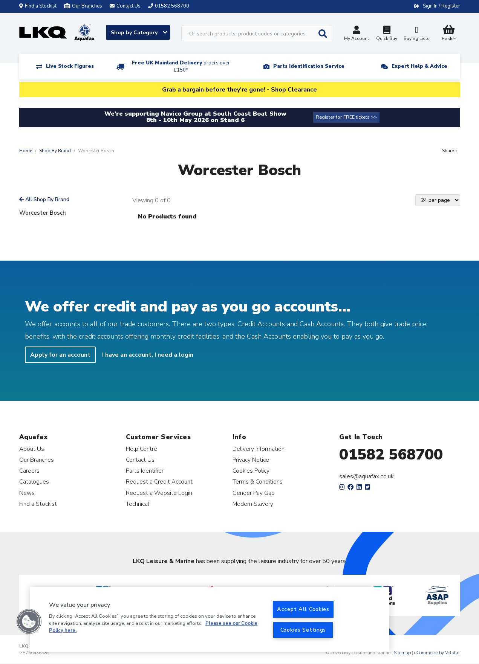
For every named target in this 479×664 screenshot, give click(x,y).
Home (25, 151)
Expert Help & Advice (419, 66)
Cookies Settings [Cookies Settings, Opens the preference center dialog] (303, 629)
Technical (137, 504)
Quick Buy (386, 34)
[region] (209, 619)
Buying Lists (417, 34)
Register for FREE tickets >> (346, 117)
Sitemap (402, 653)
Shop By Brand (55, 151)
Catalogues (34, 481)
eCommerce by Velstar (437, 653)
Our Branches (83, 6)
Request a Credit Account (159, 481)
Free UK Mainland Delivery (181, 66)
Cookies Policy (251, 471)
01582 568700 (391, 454)
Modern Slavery (253, 504)
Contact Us (140, 460)
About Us (31, 449)
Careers (29, 471)
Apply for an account (60, 355)
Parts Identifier (145, 471)
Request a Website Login (159, 493)
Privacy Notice (251, 460)
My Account (356, 34)
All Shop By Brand (44, 199)
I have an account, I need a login (147, 355)
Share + (450, 151)
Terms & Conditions (258, 481)
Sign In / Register (441, 6)
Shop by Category (139, 32)
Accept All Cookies (303, 609)
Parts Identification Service (308, 66)
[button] (29, 621)
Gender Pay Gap (254, 493)
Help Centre (141, 449)
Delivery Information (259, 449)
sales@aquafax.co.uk (366, 476)
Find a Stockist (38, 6)
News (27, 493)
